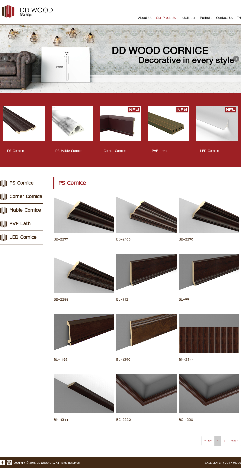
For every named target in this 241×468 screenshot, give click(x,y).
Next (236, 59)
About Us (145, 17)
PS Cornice (21, 183)
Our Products (166, 17)
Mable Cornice (25, 210)
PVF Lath (20, 224)
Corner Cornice (25, 196)
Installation (188, 17)
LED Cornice (23, 237)
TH (239, 17)
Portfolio (206, 17)
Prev (5, 59)
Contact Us (224, 17)
